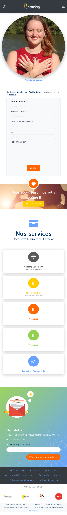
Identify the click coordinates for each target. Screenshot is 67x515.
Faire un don (44, 475)
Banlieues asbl (33, 510)
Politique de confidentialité (22, 480)
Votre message (18, 142)
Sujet (13, 132)
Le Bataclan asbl (17, 470)
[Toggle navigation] (62, 6)
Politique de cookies (48, 480)
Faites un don (33, 203)
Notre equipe (51, 470)
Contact (58, 475)
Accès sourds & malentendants (19, 475)
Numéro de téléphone (22, 122)
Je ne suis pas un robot (18, 444)
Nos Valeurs (35, 470)
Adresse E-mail (18, 112)
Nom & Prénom (19, 101)
